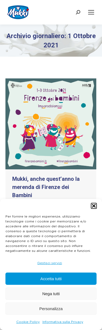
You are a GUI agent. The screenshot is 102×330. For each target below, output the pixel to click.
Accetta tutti (50, 278)
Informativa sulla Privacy (62, 321)
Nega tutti (51, 293)
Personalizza (51, 308)
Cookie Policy (28, 321)
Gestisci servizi (49, 263)
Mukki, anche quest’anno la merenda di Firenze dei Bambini (46, 187)
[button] (94, 206)
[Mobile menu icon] (91, 12)
